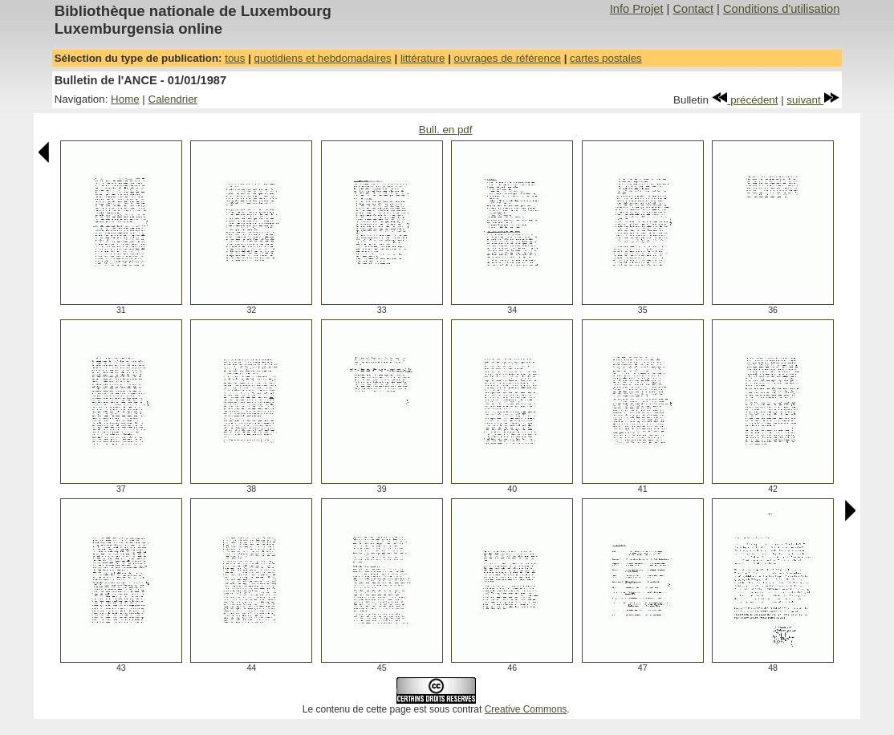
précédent (745, 100)
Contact (693, 8)
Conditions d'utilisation (781, 8)
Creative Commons (526, 709)
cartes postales (606, 58)
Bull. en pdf (446, 130)
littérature (422, 58)
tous (235, 58)
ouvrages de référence (507, 58)
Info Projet (637, 8)
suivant (812, 100)
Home (125, 99)
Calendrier (173, 99)
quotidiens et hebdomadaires (323, 58)
